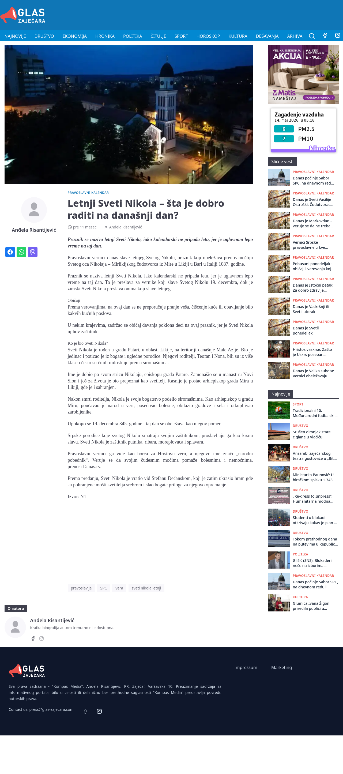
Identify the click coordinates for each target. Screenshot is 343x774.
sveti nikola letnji (146, 588)
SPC (103, 588)
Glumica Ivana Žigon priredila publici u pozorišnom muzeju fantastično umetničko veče (313, 606)
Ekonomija (75, 36)
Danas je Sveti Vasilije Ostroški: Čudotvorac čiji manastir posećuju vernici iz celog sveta (312, 202)
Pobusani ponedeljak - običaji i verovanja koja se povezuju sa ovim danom (313, 266)
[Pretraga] (312, 36)
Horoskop (208, 36)
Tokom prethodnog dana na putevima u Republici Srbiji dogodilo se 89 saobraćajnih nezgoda (315, 541)
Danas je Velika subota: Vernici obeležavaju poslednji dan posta (313, 373)
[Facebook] (324, 36)
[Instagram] (41, 639)
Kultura (237, 36)
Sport (181, 36)
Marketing (281, 667)
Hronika (105, 36)
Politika (132, 36)
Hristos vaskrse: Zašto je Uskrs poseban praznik (312, 352)
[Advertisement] (245, 14)
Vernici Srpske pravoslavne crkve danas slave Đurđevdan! (314, 245)
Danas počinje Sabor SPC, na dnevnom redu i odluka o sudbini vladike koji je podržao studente (314, 180)
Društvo (44, 36)
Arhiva (295, 36)
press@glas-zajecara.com (51, 709)
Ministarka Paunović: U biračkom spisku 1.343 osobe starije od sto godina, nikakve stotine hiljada (314, 477)
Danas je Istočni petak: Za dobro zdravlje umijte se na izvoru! (313, 288)
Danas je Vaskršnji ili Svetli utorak (311, 309)
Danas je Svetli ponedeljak (306, 330)
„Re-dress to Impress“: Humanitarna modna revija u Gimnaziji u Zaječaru (313, 499)
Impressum (245, 667)
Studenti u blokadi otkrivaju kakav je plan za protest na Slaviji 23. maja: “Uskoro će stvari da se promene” (315, 520)
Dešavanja (267, 36)
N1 (83, 496)
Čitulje (158, 36)
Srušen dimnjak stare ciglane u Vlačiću (312, 434)
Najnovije (15, 36)
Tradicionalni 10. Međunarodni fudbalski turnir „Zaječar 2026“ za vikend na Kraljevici (314, 413)
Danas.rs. (92, 466)
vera (119, 588)
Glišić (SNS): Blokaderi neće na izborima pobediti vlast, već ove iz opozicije (314, 563)
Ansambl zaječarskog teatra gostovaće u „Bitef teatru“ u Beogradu (315, 456)
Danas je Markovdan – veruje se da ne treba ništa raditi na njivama (313, 223)
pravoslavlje (81, 588)
